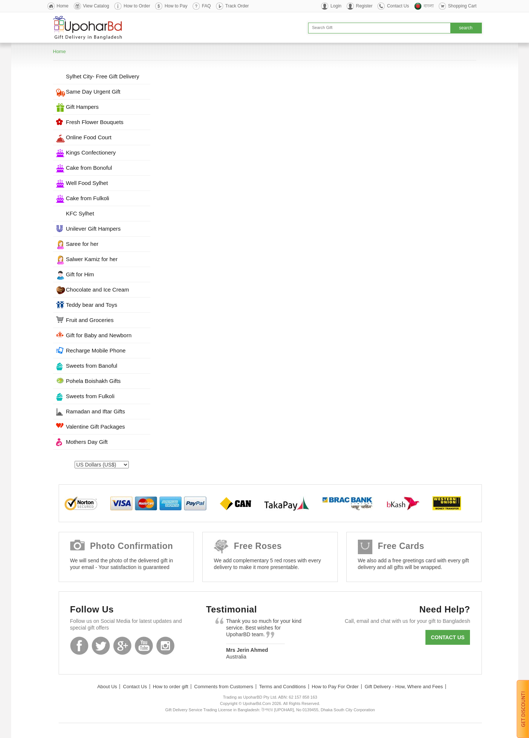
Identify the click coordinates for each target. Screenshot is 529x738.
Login (335, 6)
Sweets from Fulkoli (90, 396)
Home (63, 6)
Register (364, 6)
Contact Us (398, 6)
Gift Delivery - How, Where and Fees (404, 686)
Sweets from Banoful (91, 366)
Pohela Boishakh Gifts (93, 381)
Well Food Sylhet (87, 183)
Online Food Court (89, 137)
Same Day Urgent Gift (93, 91)
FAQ (206, 6)
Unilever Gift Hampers (93, 228)
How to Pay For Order (335, 686)
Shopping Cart (462, 6)
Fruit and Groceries (90, 320)
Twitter (101, 646)
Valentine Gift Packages (95, 426)
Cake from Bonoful (89, 168)
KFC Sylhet (80, 213)
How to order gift (170, 686)
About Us (107, 686)
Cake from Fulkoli (88, 198)
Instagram (165, 646)
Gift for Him (80, 274)
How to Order (137, 6)
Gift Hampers (82, 107)
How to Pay (175, 6)
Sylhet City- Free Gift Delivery (103, 76)
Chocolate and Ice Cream (97, 289)
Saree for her (82, 244)
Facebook (79, 646)
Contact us (448, 637)
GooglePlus (122, 646)
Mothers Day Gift (87, 442)
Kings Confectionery (91, 152)
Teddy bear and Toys (91, 305)
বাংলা (429, 6)
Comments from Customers (223, 686)
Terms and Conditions (282, 686)
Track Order (237, 6)
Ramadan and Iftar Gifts (95, 411)
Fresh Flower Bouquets (95, 122)
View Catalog (96, 6)
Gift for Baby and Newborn (99, 335)
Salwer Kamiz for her (92, 259)
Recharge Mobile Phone (96, 350)
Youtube (144, 646)
